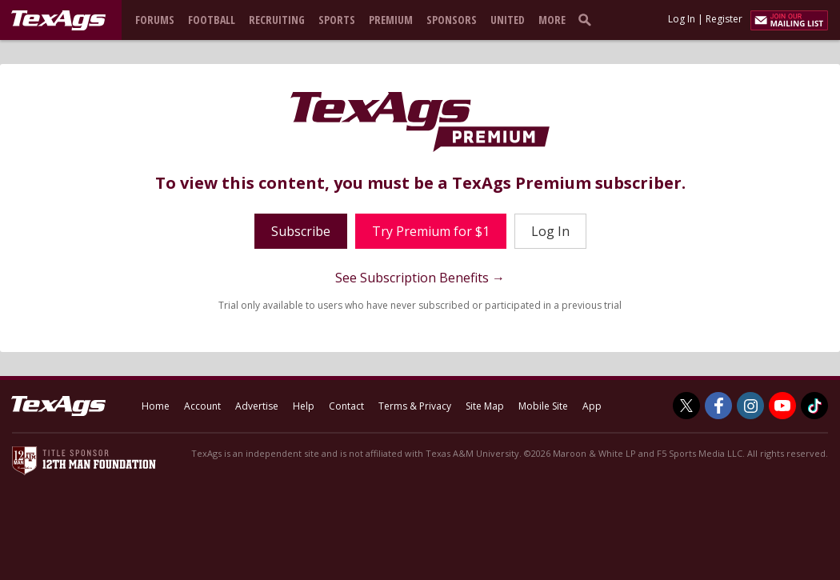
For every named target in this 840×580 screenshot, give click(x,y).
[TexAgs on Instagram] (750, 405)
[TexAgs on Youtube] (782, 405)
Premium (391, 19)
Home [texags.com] (156, 406)
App (592, 406)
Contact (346, 406)
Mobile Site (543, 406)
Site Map (485, 406)
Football (211, 19)
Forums (154, 19)
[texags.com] (58, 20)
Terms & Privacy (414, 406)
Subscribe (300, 231)
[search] (588, 19)
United (507, 19)
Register (724, 19)
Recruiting (277, 19)
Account (202, 406)
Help (303, 406)
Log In (681, 19)
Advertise (256, 406)
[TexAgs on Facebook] (718, 405)
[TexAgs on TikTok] (814, 405)
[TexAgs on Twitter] (686, 405)
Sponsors (451, 19)
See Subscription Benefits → (420, 277)
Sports (336, 19)
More (552, 19)
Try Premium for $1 (431, 231)
